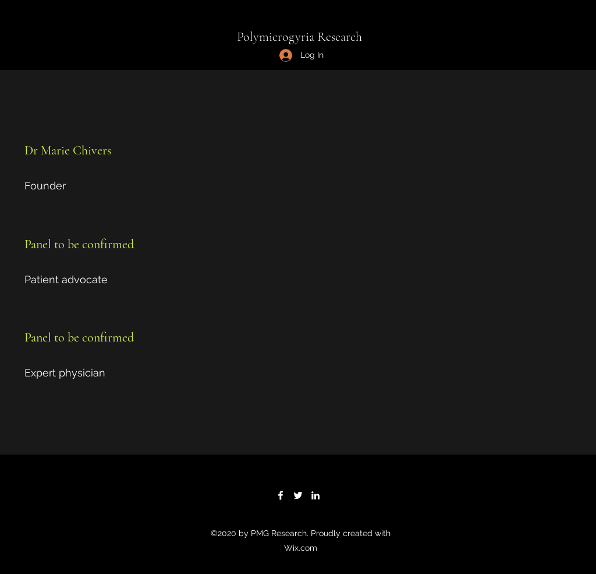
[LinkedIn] (315, 495)
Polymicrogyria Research (299, 36)
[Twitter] (298, 495)
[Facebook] (280, 495)
